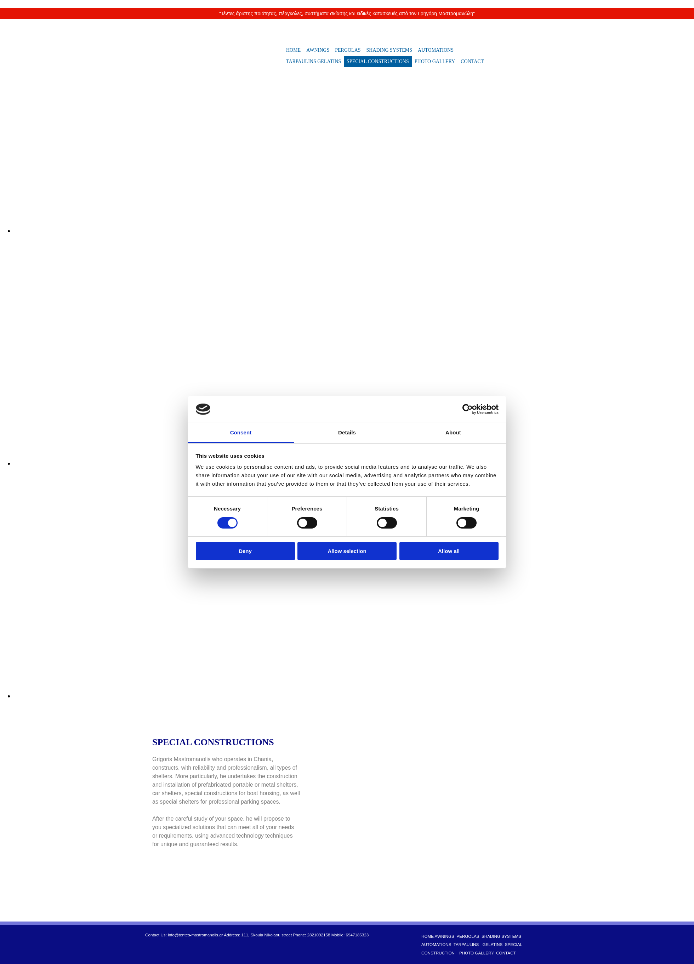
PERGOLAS (347, 50)
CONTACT (472, 61)
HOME (293, 50)
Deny (245, 551)
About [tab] (453, 432)
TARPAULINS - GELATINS (478, 944)
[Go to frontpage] (186, 76)
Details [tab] (347, 432)
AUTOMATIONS (436, 50)
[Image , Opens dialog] (226, 231)
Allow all (449, 551)
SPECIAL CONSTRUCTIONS (378, 61)
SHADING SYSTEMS (389, 50)
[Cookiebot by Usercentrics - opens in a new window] (468, 409)
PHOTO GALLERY (435, 61)
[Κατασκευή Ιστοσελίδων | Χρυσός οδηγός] (151, 953)
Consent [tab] (241, 432)
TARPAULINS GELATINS (313, 61)
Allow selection (347, 551)
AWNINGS (317, 50)
